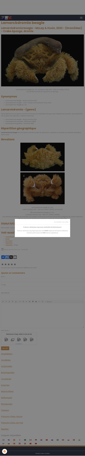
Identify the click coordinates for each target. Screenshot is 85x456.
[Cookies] (4, 451)
